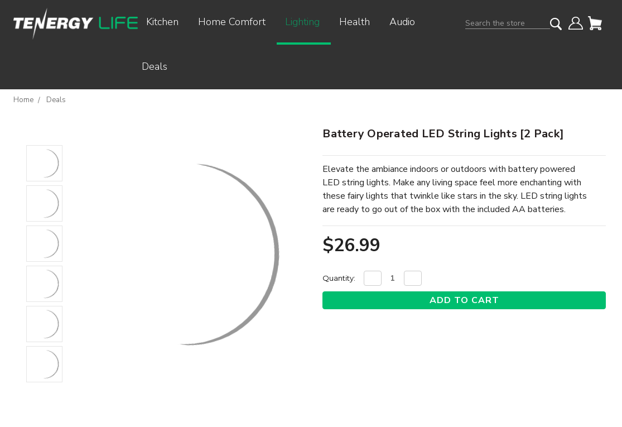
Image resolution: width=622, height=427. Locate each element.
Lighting (306, 21)
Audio (406, 21)
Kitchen (166, 21)
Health (358, 21)
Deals (154, 66)
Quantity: (338, 278)
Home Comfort (236, 21)
